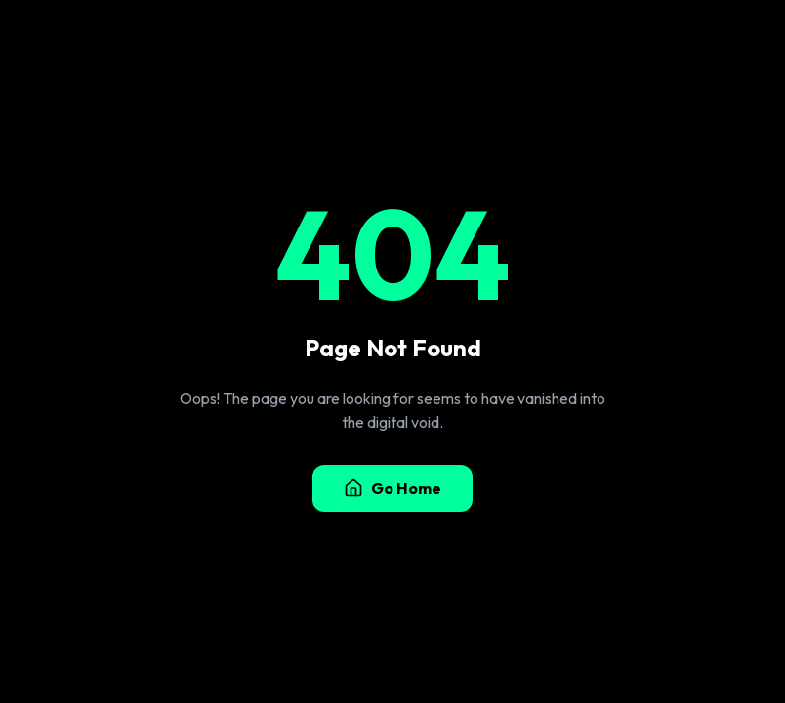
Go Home (392, 488)
